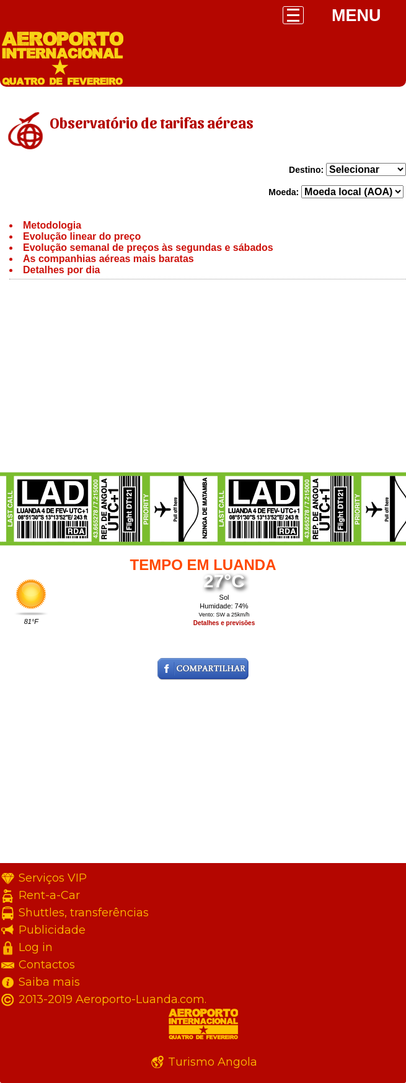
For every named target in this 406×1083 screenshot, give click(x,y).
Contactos (47, 964)
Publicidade (52, 930)
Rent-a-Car (49, 895)
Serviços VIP (53, 878)
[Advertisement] (203, 378)
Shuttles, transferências (84, 912)
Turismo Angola (212, 1062)
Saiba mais (49, 982)
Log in (36, 947)
